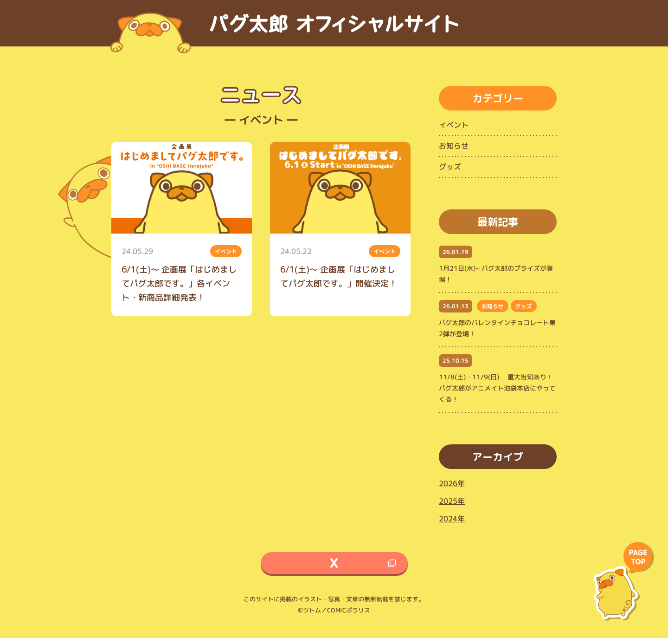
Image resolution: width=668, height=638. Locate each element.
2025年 (452, 501)
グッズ (450, 167)
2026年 (452, 483)
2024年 (452, 519)
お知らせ (454, 146)
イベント (454, 125)
